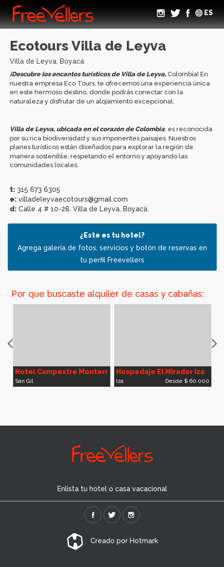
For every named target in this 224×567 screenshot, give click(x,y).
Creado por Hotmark (112, 541)
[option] (61, 345)
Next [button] (214, 344)
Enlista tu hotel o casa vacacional (112, 489)
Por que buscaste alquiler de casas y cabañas (106, 294)
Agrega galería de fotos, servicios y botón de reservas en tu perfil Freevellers (112, 247)
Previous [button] (10, 344)
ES (204, 13)
